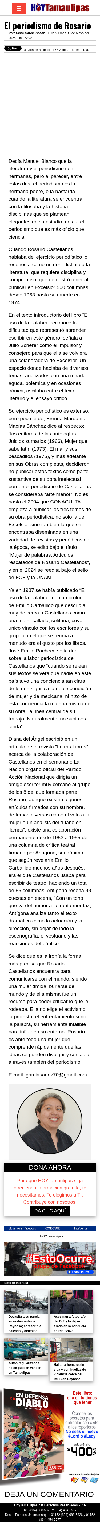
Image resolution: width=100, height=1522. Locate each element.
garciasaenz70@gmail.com (56, 1075)
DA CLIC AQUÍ (50, 1211)
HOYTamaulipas (51, 1236)
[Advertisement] (50, 102)
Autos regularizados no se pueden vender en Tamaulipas (25, 1368)
